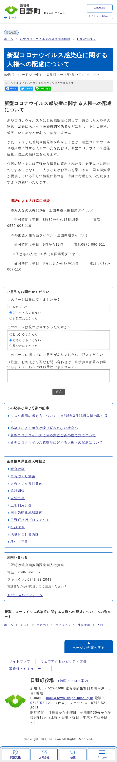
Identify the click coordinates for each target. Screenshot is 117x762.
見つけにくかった (25, 345)
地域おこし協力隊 (25, 534)
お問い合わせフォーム (25, 595)
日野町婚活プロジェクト (30, 520)
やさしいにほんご (99, 15)
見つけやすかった (25, 334)
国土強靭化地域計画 (26, 512)
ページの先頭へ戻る (89, 647)
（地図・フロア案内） (74, 681)
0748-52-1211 (42, 703)
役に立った (20, 307)
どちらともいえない (27, 312)
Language (99, 7)
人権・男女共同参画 (26, 483)
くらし (25, 625)
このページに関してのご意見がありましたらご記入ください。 (57, 354)
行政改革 (18, 527)
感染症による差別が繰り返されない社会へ (44, 428)
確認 (58, 391)
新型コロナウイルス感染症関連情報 (45, 39)
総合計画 (18, 469)
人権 (100, 625)
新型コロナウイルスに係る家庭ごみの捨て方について (53, 435)
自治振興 (18, 498)
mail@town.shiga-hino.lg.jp (69, 698)
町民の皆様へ (86, 39)
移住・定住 (19, 541)
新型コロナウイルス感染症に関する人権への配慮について (57, 442)
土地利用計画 (21, 505)
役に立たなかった (25, 318)
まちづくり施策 (23, 476)
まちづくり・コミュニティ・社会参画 (63, 625)
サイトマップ (20, 661)
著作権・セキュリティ (27, 668)
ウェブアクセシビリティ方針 (64, 661)
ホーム (9, 39)
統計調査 (18, 490)
